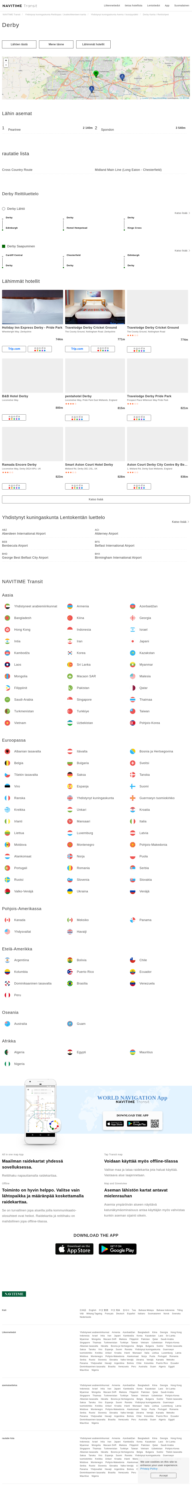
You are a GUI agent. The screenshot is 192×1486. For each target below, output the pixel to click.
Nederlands (85, 1317)
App (167, 5)
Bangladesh (143, 1332)
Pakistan (145, 1339)
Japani (117, 1336)
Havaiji (108, 1363)
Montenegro (97, 1356)
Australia (143, 1366)
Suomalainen (154, 1313)
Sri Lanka (170, 1336)
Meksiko (170, 1360)
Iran (109, 1336)
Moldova (84, 1356)
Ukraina (140, 1360)
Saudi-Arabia (167, 1339)
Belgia (140, 1346)
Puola (152, 1356)
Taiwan (134, 1342)
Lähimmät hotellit (93, 44)
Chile (139, 1363)
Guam (153, 1366)
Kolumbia (148, 1363)
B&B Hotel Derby (15, 396)
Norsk (166, 1313)
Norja (144, 1356)
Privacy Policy (149, 1468)
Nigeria (95, 1370)
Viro (100, 1349)
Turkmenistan (110, 1342)
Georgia (164, 1332)
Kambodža (128, 1336)
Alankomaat (133, 1356)
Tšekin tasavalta (174, 1346)
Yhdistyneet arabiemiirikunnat (94, 1332)
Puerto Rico (162, 1363)
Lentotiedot (153, 5)
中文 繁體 (103, 1310)
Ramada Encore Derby (19, 464)
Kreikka (99, 1353)
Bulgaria (150, 1346)
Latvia (178, 1353)
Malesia (123, 1339)
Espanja (109, 1349)
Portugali (162, 1356)
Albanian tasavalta (89, 1346)
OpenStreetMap (159, 98)
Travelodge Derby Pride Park (149, 396)
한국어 (126, 1310)
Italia (147, 1353)
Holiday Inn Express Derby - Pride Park (32, 327)
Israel (95, 1336)
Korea (140, 1336)
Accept (163, 1475)
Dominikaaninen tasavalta (92, 1366)
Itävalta (104, 1346)
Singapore (85, 1342)
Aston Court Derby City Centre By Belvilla (159, 464)
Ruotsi (92, 1360)
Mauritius (84, 1370)
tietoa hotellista (133, 5)
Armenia (116, 1332)
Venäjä (150, 1360)
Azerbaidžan (129, 1332)
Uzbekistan (157, 1342)
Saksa (83, 1349)
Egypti (171, 1366)
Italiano (141, 1313)
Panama (84, 1363)
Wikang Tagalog (94, 1313)
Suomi (119, 1349)
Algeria (162, 1366)
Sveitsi (160, 1346)
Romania (174, 1356)
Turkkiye (124, 1342)
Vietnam (145, 1342)
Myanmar (84, 1339)
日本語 (83, 1310)
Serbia (83, 1360)
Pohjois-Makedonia (114, 1356)
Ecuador (175, 1363)
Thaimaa (97, 1342)
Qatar (155, 1339)
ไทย (134, 1310)
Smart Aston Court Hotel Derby (89, 464)
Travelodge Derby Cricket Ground (91, 327)
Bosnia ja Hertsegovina (122, 1346)
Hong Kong (176, 1332)
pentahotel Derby (78, 396)
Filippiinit (134, 1339)
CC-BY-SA (184, 98)
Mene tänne (56, 44)
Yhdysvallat (96, 1363)
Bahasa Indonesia (166, 1310)
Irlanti (127, 1353)
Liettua (155, 1353)
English (92, 1310)
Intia (102, 1336)
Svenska (176, 1313)
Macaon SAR (109, 1339)
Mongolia (96, 1339)
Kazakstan (150, 1336)
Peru (133, 1366)
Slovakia (113, 1360)
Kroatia (118, 1353)
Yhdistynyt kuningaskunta (147, 1349)
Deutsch (120, 1313)
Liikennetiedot (112, 5)
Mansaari (137, 1353)
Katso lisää (182, 213)
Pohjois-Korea (172, 1342)
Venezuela (123, 1366)
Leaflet (145, 98)
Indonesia (84, 1336)
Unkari (108, 1353)
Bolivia (130, 1363)
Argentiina (119, 1363)
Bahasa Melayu (146, 1310)
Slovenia (102, 1360)
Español (131, 1313)
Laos (160, 1336)
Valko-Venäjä (127, 1360)
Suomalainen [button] (181, 5)
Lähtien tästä (19, 44)
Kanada (160, 1360)
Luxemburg (167, 1353)
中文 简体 (115, 1310)
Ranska (128, 1349)
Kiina (154, 1332)
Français (109, 1313)
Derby (10, 25)
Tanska (92, 1349)
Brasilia (112, 1366)
